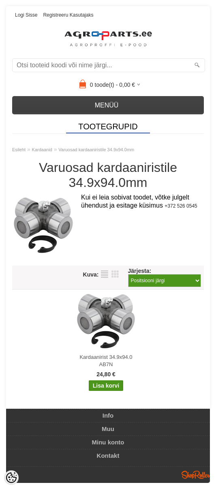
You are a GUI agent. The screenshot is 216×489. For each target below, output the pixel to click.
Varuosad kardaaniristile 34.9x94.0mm (96, 149)
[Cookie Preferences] (11, 477)
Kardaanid (42, 149)
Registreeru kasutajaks (68, 15)
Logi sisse (26, 15)
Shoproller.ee (196, 475)
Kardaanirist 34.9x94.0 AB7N (105, 360)
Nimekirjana (104, 274)
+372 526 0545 (181, 206)
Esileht (19, 149)
